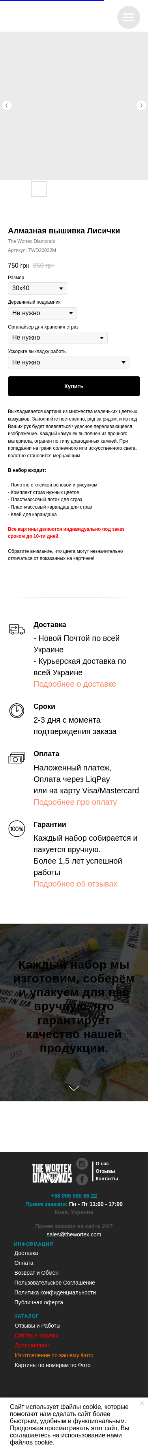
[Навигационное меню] (128, 17)
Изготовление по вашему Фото (54, 1355)
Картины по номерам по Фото (53, 1365)
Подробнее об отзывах (75, 883)
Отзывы (105, 1171)
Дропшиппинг (32, 1345)
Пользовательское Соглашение (55, 1282)
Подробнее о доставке (75, 684)
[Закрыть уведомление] (142, 1403)
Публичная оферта (39, 1302)
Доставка (26, 1253)
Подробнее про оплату (75, 802)
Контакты (107, 1179)
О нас (102, 1163)
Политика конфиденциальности (55, 1292)
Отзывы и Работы (38, 1325)
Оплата (24, 1263)
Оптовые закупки (37, 1335)
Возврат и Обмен (37, 1273)
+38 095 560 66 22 (74, 1196)
